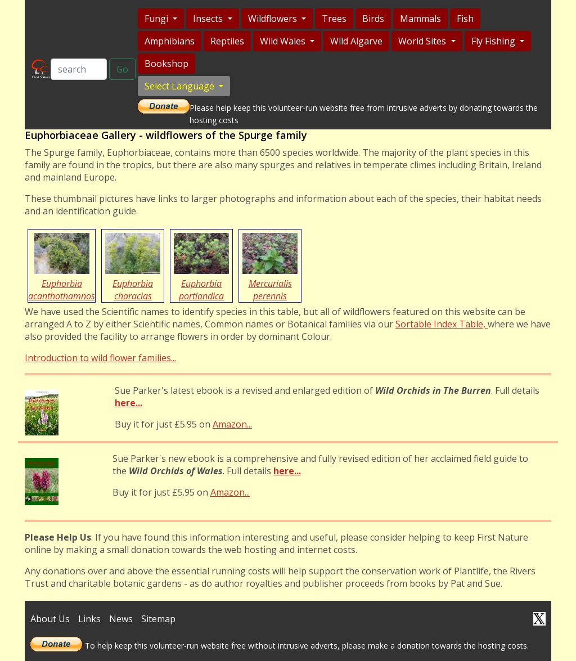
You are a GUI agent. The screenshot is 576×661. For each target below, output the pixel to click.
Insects (209, 18)
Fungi (157, 18)
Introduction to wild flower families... (100, 358)
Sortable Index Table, (441, 324)
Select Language (181, 86)
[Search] (79, 69)
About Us (50, 619)
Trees (334, 18)
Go (122, 69)
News (121, 619)
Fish (465, 18)
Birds (373, 18)
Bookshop (166, 63)
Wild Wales (284, 41)
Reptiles (227, 41)
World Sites (423, 41)
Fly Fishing (494, 41)
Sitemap (158, 619)
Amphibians (170, 41)
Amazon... (232, 424)
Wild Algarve (356, 41)
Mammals (420, 18)
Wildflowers (273, 18)
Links (89, 619)
